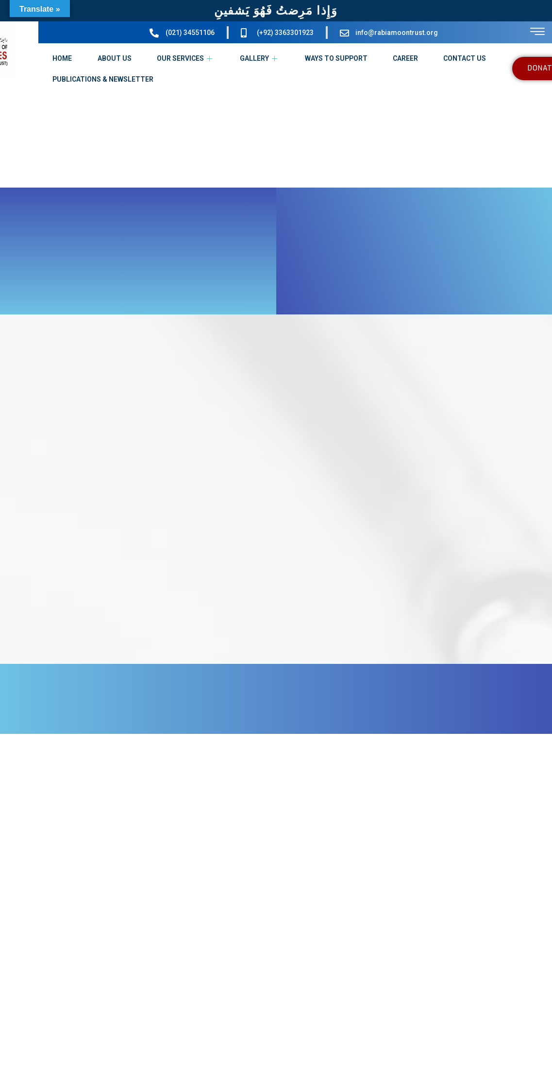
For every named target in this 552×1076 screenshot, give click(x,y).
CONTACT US (464, 58)
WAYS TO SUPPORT (336, 58)
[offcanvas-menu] (537, 31)
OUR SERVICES (186, 58)
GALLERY (260, 58)
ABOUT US (115, 58)
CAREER (405, 58)
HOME (62, 58)
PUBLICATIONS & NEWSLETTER (102, 79)
